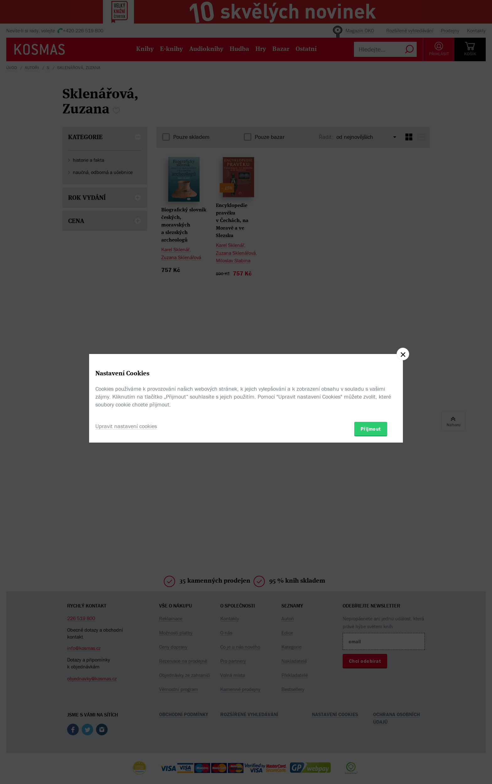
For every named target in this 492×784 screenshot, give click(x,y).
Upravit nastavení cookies (126, 426)
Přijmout (371, 429)
